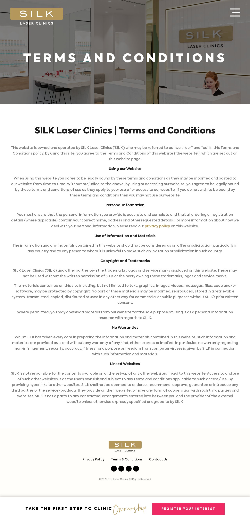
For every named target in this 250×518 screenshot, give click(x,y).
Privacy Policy (93, 459)
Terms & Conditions (126, 459)
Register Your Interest (188, 508)
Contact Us (158, 459)
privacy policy (157, 226)
